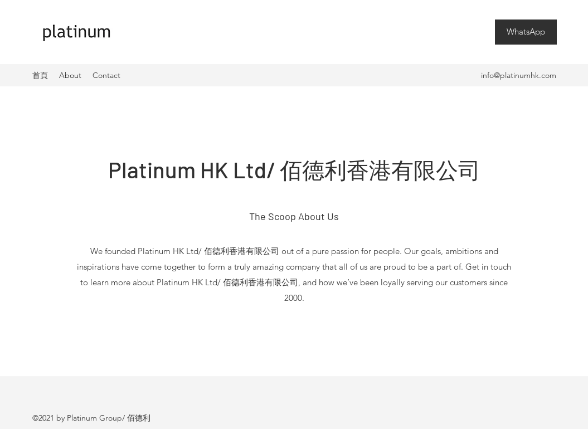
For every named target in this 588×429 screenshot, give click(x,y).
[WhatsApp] (526, 32)
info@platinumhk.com (518, 75)
